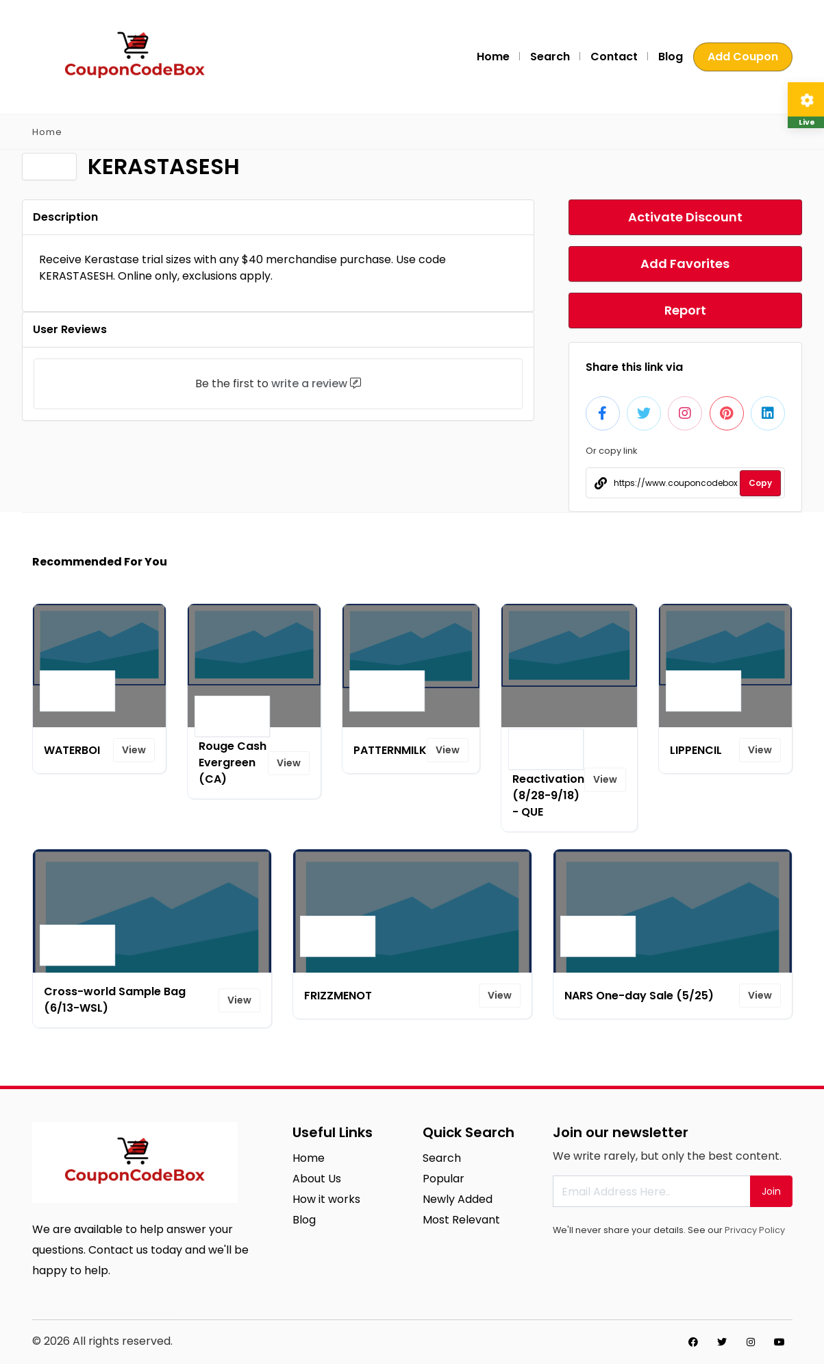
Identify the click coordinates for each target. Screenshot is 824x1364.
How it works (326, 1199)
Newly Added (457, 1199)
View (134, 750)
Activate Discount (685, 217)
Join (771, 1191)
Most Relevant (461, 1220)
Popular (443, 1178)
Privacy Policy (755, 1230)
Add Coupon (743, 56)
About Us (316, 1178)
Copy (760, 483)
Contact (614, 56)
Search (550, 56)
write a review (309, 383)
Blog (670, 56)
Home (493, 56)
